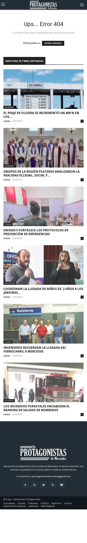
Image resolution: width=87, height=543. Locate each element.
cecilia (6, 121)
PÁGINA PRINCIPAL (53, 43)
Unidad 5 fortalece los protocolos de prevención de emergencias (35, 232)
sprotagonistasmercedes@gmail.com (51, 510)
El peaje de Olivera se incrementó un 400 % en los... (41, 115)
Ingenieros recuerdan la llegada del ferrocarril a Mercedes (34, 349)
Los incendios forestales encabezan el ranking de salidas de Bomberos (36, 408)
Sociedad (9, 107)
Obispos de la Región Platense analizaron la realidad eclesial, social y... (41, 173)
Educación (9, 283)
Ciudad (7, 224)
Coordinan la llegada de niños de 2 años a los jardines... (43, 291)
